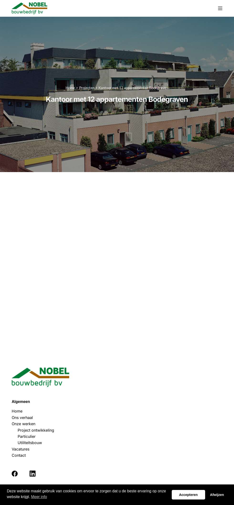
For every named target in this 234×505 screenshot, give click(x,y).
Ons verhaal (22, 417)
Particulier (27, 436)
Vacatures (20, 449)
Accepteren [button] (188, 495)
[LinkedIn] (33, 474)
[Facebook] (15, 474)
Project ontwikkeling (36, 430)
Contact (19, 455)
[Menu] (220, 8)
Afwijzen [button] (217, 495)
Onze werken (23, 423)
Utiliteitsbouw (30, 442)
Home (17, 411)
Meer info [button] (39, 497)
